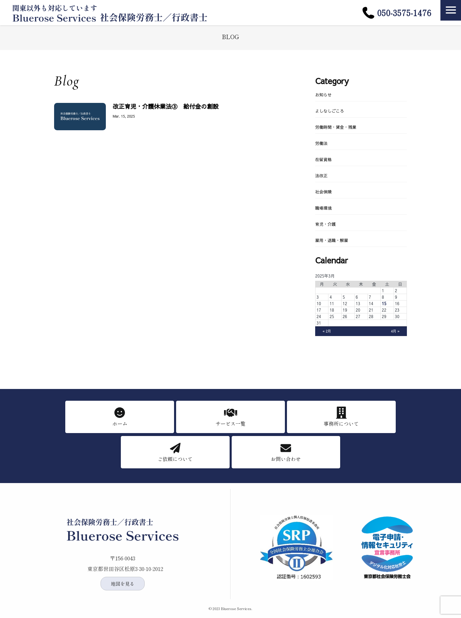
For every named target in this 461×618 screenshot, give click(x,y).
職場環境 (323, 208)
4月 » (395, 331)
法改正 (321, 175)
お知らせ (323, 95)
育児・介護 (325, 224)
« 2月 (327, 331)
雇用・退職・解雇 (331, 240)
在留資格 (323, 159)
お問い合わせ (285, 459)
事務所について (341, 424)
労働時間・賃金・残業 (335, 127)
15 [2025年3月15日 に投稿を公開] (384, 303)
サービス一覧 (230, 424)
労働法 (321, 143)
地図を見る (122, 583)
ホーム (119, 424)
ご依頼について (175, 459)
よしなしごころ (329, 111)
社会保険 (323, 192)
